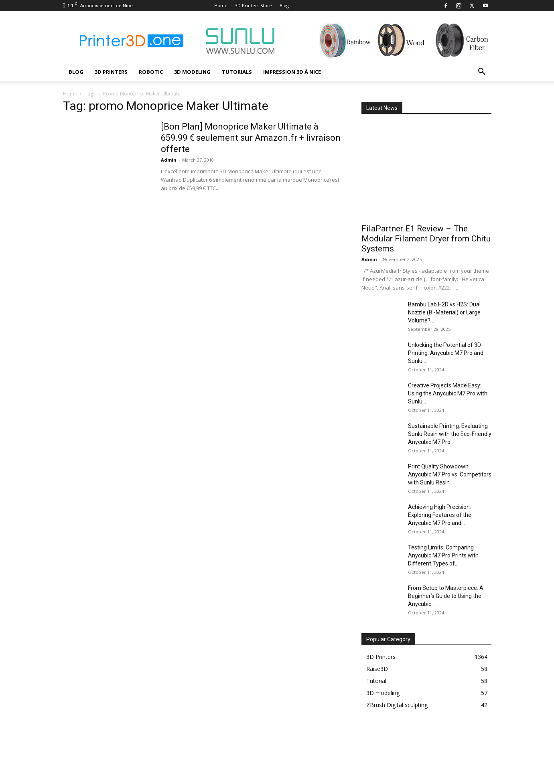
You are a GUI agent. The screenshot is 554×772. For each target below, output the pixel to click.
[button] (481, 72)
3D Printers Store (253, 5)
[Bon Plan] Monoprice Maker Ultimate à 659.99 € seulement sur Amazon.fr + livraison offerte (251, 138)
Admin (169, 160)
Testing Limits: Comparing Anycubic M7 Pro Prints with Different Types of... (443, 555)
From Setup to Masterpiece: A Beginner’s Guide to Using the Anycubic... (445, 596)
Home (220, 5)
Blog (284, 5)
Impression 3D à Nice (292, 71)
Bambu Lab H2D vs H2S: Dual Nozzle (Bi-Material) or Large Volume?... (444, 312)
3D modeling (192, 71)
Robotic (151, 71)
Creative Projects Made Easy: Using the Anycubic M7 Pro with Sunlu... (447, 393)
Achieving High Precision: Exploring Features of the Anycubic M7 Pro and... (439, 515)
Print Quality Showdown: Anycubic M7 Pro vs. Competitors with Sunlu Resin (449, 474)
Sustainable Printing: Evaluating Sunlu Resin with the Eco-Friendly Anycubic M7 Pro (449, 434)
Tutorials (237, 71)
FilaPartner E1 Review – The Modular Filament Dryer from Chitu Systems (426, 238)
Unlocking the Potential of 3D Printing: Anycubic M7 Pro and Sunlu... (445, 353)
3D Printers (111, 71)
